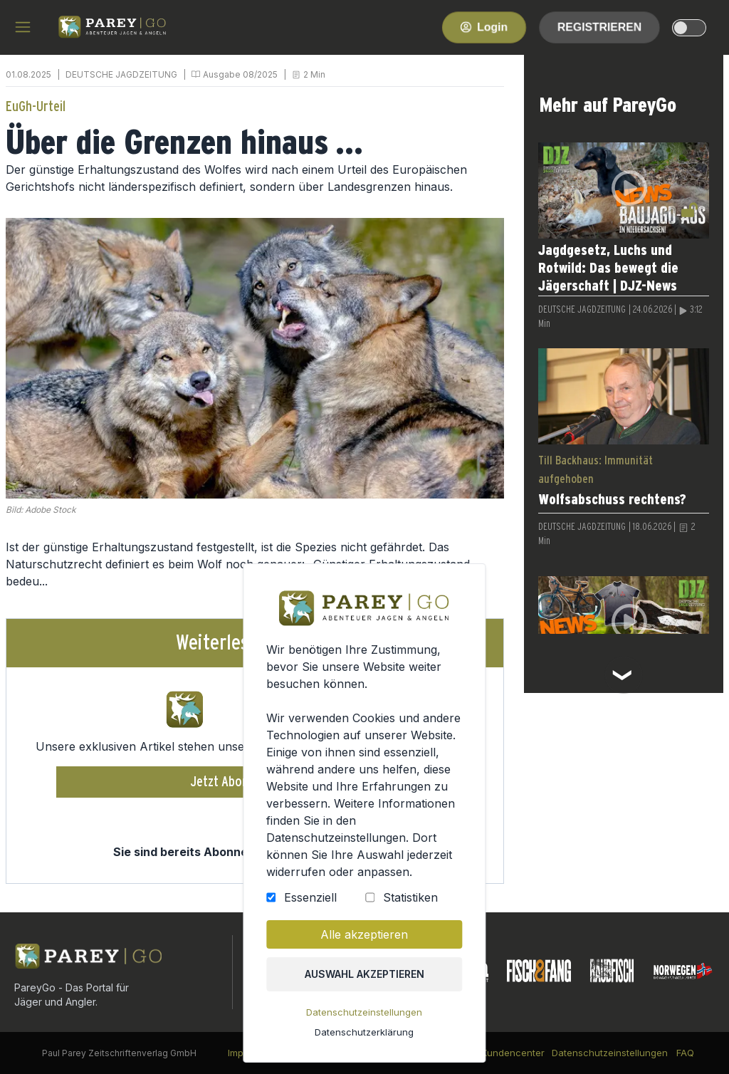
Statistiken (408, 905)
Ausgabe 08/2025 (240, 74)
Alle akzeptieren (364, 941)
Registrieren (599, 27)
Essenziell (312, 905)
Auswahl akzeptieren (364, 979)
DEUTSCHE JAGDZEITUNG (121, 74)
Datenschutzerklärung (364, 1035)
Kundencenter (513, 1052)
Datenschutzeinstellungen (364, 1016)
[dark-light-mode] (689, 27)
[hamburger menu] (23, 27)
